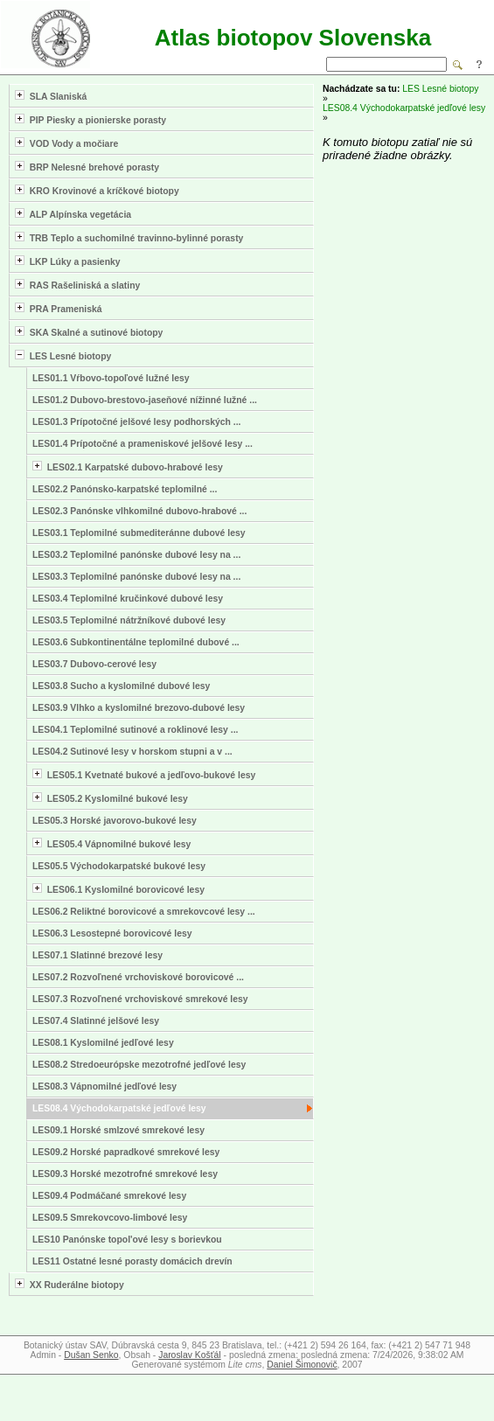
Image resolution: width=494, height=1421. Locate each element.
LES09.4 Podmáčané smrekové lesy (109, 1196)
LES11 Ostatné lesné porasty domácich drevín (132, 1261)
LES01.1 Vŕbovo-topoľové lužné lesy (111, 378)
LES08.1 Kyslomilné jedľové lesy (103, 1043)
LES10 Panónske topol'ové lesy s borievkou (127, 1239)
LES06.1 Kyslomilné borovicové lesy (118, 889)
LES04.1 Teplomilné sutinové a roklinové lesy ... (135, 730)
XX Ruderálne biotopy (69, 1284)
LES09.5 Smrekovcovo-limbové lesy (109, 1217)
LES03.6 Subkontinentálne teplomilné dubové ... (136, 642)
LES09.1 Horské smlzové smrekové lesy (118, 1130)
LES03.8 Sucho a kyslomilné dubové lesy (121, 686)
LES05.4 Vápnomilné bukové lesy (111, 843)
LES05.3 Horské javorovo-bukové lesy (114, 820)
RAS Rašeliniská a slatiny (77, 284)
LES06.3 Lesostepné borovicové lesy (112, 933)
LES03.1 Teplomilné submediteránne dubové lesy (138, 533)
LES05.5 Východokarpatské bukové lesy (118, 866)
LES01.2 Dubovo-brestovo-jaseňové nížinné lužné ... (144, 400)
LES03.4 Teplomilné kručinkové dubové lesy (127, 598)
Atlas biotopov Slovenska (293, 37)
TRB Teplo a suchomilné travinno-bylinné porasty (129, 237)
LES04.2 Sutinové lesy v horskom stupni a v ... (132, 751)
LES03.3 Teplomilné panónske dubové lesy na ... (136, 577)
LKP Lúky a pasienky (68, 261)
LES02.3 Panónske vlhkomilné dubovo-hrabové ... (139, 511)
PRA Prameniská (58, 308)
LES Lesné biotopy (63, 355)
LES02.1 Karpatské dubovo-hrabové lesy (127, 466)
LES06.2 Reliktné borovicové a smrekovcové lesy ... (143, 911)
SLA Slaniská (51, 95)
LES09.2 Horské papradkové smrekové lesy (125, 1152)
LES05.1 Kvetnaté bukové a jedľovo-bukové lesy (143, 774)
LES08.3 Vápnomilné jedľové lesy (104, 1086)
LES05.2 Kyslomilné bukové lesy (110, 798)
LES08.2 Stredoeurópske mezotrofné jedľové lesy (139, 1064)
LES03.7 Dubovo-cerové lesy (94, 664)
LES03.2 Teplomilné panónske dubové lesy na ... (136, 555)
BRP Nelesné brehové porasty (87, 166)
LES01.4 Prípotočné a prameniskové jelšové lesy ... (142, 444)
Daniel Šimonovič (302, 1364)
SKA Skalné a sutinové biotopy (89, 332)
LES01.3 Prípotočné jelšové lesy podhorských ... (136, 422)
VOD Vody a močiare (66, 143)
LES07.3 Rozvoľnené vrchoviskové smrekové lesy (140, 999)
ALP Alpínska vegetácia (73, 213)
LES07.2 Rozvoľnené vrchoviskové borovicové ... (138, 977)
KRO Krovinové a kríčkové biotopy (97, 190)
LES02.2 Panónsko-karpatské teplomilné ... (124, 489)
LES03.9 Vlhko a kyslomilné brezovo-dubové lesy (138, 708)
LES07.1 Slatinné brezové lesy (97, 955)
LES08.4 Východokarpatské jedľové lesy (119, 1108)
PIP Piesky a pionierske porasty (90, 119)
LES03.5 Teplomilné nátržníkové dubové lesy (129, 620)
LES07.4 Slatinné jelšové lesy (95, 1021)
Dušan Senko (91, 1355)
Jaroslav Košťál (189, 1355)
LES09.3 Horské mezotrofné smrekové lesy (125, 1174)
